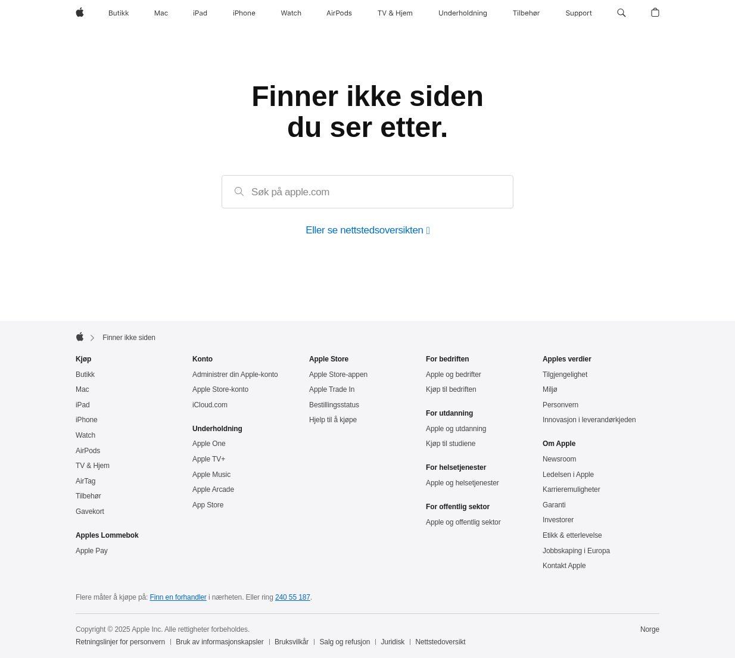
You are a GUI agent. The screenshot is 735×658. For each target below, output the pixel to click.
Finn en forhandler (178, 597)
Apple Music (211, 474)
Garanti (554, 505)
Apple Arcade (213, 489)
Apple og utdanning (456, 429)
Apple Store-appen (338, 374)
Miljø (550, 389)
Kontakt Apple (564, 566)
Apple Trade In (331, 389)
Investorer (558, 520)
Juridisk (392, 642)
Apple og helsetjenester (462, 483)
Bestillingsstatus (334, 405)
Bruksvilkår (292, 642)
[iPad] (200, 13)
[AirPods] (339, 13)
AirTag (85, 481)
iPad (83, 405)
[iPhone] (244, 13)
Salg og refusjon (344, 642)
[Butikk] (119, 13)
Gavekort (90, 511)
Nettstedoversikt (440, 642)
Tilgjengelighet (565, 374)
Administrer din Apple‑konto (235, 374)
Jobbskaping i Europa (576, 551)
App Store (207, 505)
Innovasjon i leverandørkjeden (589, 420)
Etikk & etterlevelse (572, 535)
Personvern (560, 405)
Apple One (209, 443)
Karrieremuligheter (571, 489)
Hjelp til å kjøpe (333, 420)
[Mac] (161, 13)
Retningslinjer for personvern (120, 642)
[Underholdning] (463, 13)
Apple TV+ (208, 459)
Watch (85, 435)
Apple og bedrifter (453, 374)
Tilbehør (88, 496)
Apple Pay (92, 551)
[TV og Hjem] (395, 13)
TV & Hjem (93, 465)
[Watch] (291, 13)
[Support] (579, 13)
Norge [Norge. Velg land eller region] (649, 629)
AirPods (88, 451)
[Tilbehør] (526, 13)
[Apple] (80, 13)
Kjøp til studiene (450, 443)
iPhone (87, 420)
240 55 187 (292, 597)
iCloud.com (210, 405)
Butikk (85, 374)
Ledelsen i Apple (568, 474)
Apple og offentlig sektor (463, 522)
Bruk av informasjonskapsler (220, 642)
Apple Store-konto (220, 389)
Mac (82, 389)
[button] (621, 13)
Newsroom (559, 459)
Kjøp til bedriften (451, 389)
